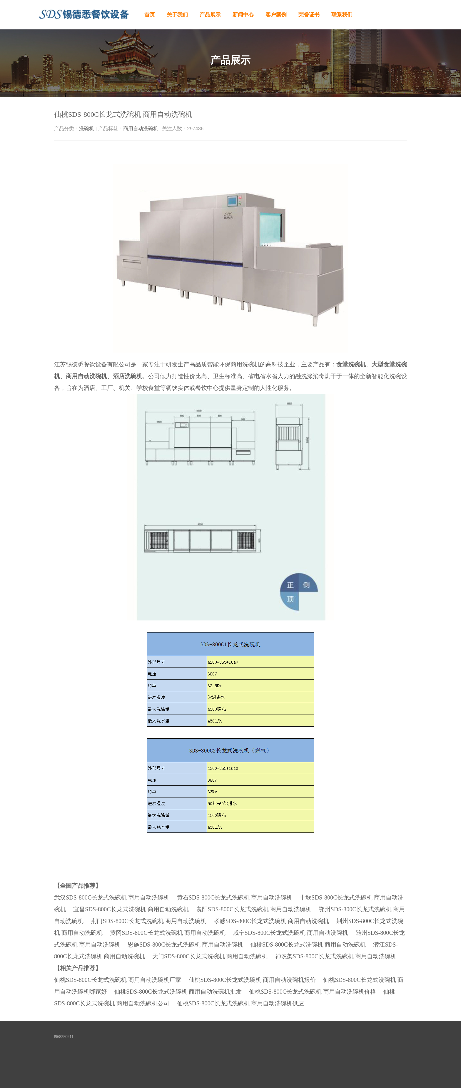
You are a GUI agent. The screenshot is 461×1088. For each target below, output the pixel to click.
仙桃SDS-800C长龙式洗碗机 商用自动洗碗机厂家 (117, 980)
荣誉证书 (309, 15)
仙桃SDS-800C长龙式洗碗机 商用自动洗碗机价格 (312, 991)
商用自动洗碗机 (140, 128)
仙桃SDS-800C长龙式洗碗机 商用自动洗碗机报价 (252, 980)
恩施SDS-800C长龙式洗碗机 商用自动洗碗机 (185, 944)
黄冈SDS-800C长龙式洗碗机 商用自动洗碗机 (167, 933)
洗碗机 (86, 128)
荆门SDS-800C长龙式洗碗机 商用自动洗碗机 (148, 921)
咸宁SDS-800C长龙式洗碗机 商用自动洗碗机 (290, 933)
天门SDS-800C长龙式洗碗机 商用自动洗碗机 (210, 956)
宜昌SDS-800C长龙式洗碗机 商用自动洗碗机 (130, 909)
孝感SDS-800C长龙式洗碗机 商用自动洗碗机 (271, 921)
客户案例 (276, 15)
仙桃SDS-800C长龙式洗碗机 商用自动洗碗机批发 (177, 991)
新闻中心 (243, 15)
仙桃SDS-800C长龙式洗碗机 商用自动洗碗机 (308, 944)
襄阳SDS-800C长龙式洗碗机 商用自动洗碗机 (253, 909)
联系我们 (342, 15)
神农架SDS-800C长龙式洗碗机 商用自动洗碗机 (335, 956)
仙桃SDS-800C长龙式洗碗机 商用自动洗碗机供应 (240, 1003)
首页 (149, 15)
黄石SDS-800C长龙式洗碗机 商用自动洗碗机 (234, 897)
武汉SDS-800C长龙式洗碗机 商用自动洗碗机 (111, 897)
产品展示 (210, 15)
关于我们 (177, 15)
